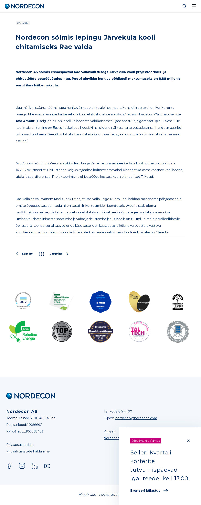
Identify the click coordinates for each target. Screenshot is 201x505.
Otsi (184, 6)
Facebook (9, 466)
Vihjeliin (110, 431)
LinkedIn (34, 466)
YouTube (47, 466)
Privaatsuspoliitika (20, 445)
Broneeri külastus (149, 490)
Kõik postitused (41, 254)
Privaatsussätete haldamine (28, 451)
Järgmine (59, 254)
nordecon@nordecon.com (136, 418)
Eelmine (24, 254)
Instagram (22, 466)
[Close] (188, 440)
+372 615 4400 (121, 411)
